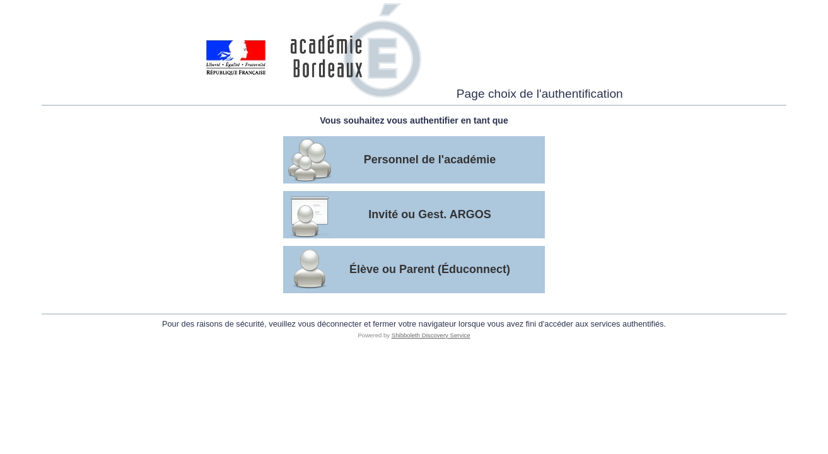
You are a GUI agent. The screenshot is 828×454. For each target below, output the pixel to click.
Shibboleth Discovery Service (431, 335)
